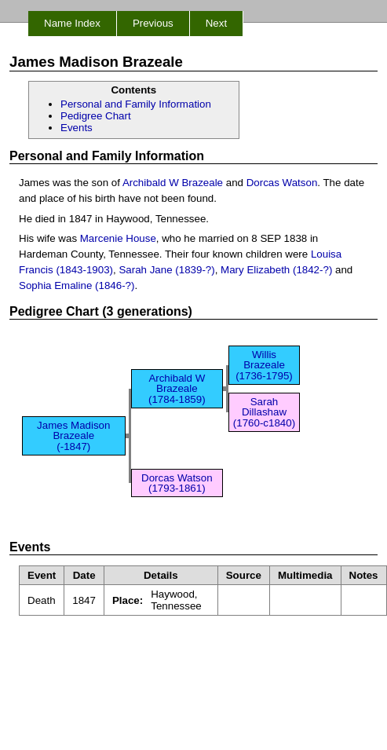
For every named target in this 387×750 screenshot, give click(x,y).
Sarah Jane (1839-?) (166, 270)
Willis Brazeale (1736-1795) (264, 365)
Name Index (72, 23)
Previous (153, 23)
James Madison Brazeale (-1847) (73, 435)
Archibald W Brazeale (172, 182)
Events (76, 128)
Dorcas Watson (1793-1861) (177, 483)
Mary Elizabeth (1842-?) (276, 270)
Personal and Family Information (135, 104)
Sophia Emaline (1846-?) (76, 285)
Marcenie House (118, 238)
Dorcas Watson (282, 182)
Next (216, 23)
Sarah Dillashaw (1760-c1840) (264, 412)
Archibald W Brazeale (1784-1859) (177, 388)
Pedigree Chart (95, 116)
